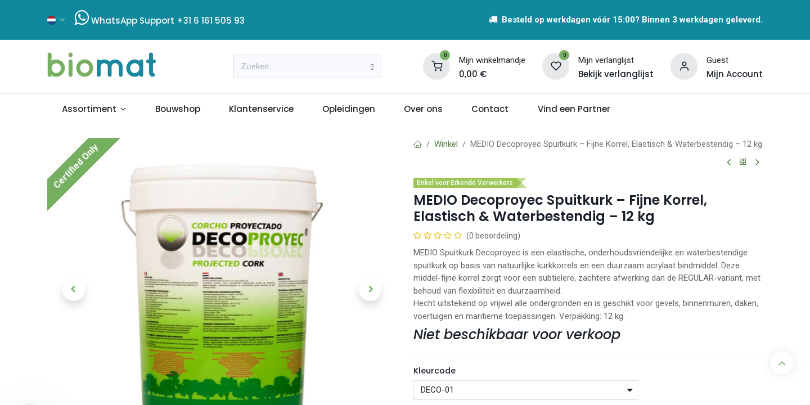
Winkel (446, 144)
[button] (73, 289)
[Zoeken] (372, 66)
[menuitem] (94, 109)
